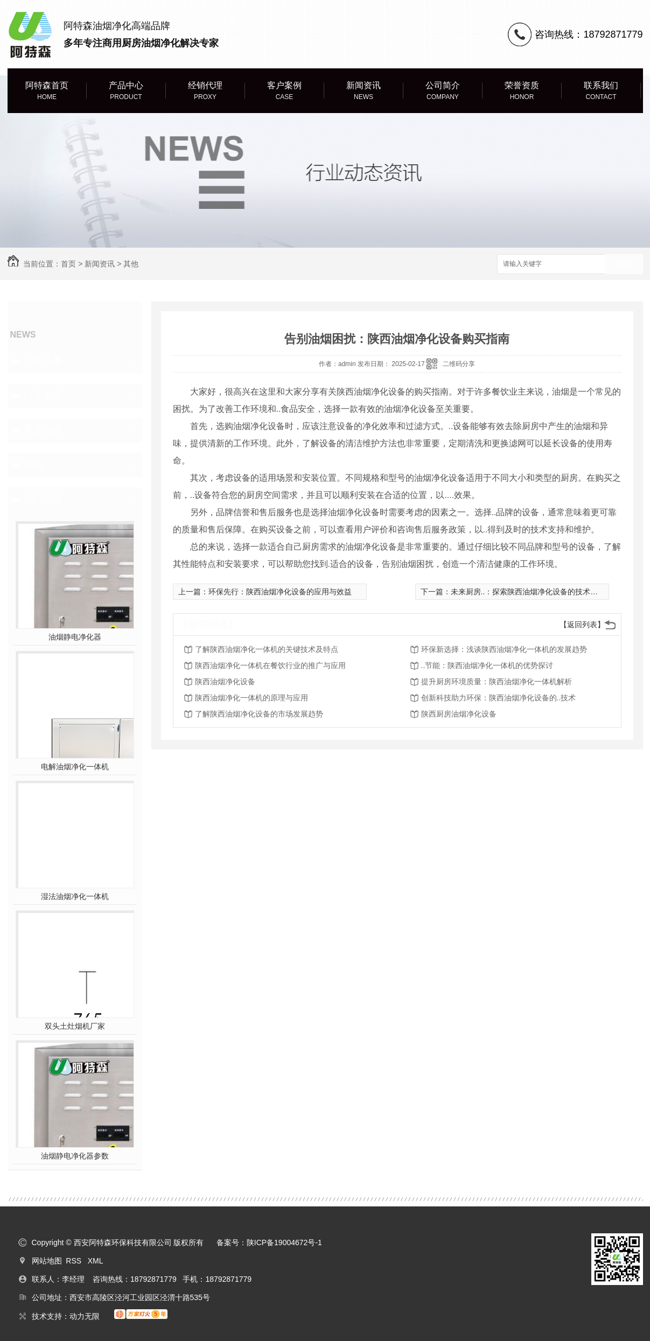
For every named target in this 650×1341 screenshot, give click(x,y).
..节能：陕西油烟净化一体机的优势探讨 (487, 665)
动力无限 (84, 1316)
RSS (74, 1260)
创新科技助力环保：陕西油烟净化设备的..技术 (498, 697)
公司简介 (443, 91)
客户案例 (284, 91)
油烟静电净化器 (74, 637)
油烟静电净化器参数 (75, 1156)
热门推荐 (43, 499)
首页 (68, 263)
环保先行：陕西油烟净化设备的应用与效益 (280, 591)
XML (95, 1260)
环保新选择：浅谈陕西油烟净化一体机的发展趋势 (504, 649)
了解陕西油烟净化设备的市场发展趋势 (259, 714)
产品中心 (126, 91)
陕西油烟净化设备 (225, 681)
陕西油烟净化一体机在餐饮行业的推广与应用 (270, 665)
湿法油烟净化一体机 (75, 896)
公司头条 (43, 361)
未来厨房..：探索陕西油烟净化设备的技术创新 (528, 591)
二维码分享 (459, 364)
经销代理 (205, 91)
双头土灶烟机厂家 (75, 1026)
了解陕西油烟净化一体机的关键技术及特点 (266, 649)
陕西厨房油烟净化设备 (459, 714)
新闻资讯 (363, 91)
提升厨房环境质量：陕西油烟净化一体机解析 (496, 681)
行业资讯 (43, 395)
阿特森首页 (47, 91)
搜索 (624, 264)
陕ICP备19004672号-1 (284, 1242)
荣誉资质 (522, 91)
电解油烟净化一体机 (75, 766)
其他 (130, 263)
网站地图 (47, 1260)
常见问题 (43, 430)
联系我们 (601, 91)
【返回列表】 (582, 624)
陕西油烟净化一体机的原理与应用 (251, 697)
